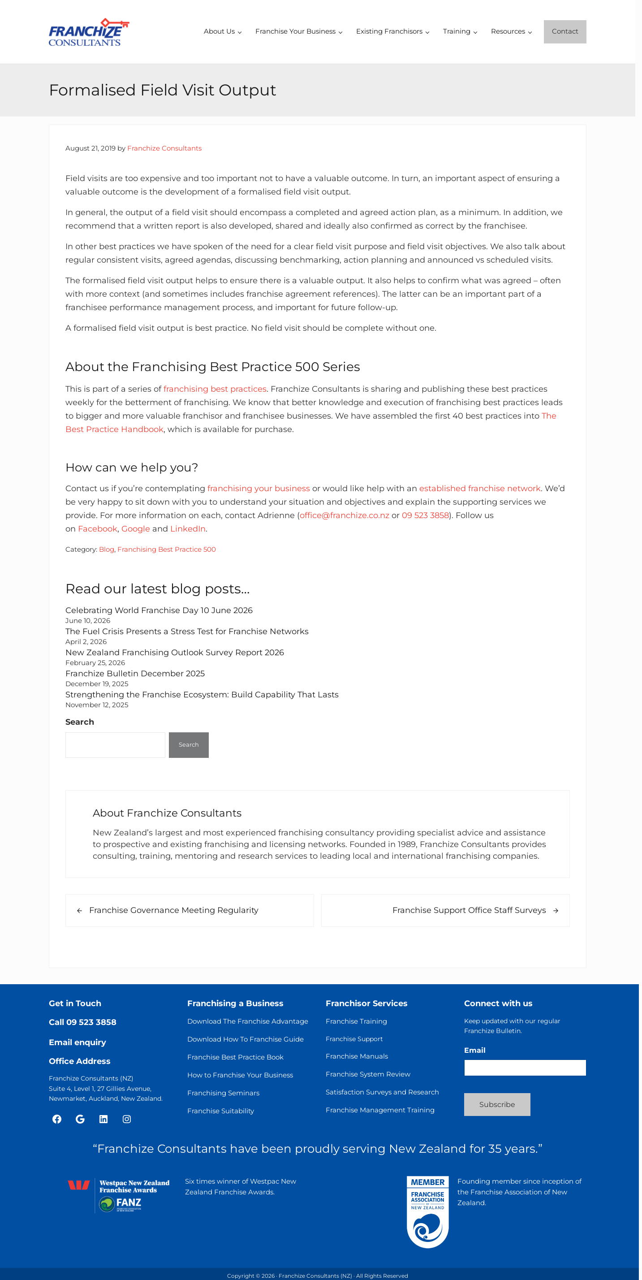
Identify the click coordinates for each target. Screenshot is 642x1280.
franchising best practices (215, 389)
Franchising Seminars (223, 1093)
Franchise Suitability (220, 1111)
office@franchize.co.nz (344, 515)
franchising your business (258, 488)
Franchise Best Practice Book (235, 1057)
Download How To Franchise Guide (245, 1039)
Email (475, 1050)
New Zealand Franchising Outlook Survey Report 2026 (174, 652)
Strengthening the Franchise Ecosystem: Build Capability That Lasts (202, 694)
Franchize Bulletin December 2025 (135, 673)
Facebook (97, 528)
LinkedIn (188, 528)
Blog (106, 549)
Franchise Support (354, 1039)
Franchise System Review (368, 1074)
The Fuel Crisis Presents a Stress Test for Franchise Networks (187, 631)
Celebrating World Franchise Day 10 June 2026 (159, 610)
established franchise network (480, 488)
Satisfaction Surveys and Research (382, 1092)
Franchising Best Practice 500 (166, 549)
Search (79, 722)
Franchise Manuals (357, 1056)
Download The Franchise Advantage (247, 1021)
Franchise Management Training (380, 1110)
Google (135, 528)
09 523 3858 (425, 515)
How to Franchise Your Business (240, 1075)
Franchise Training (356, 1021)
